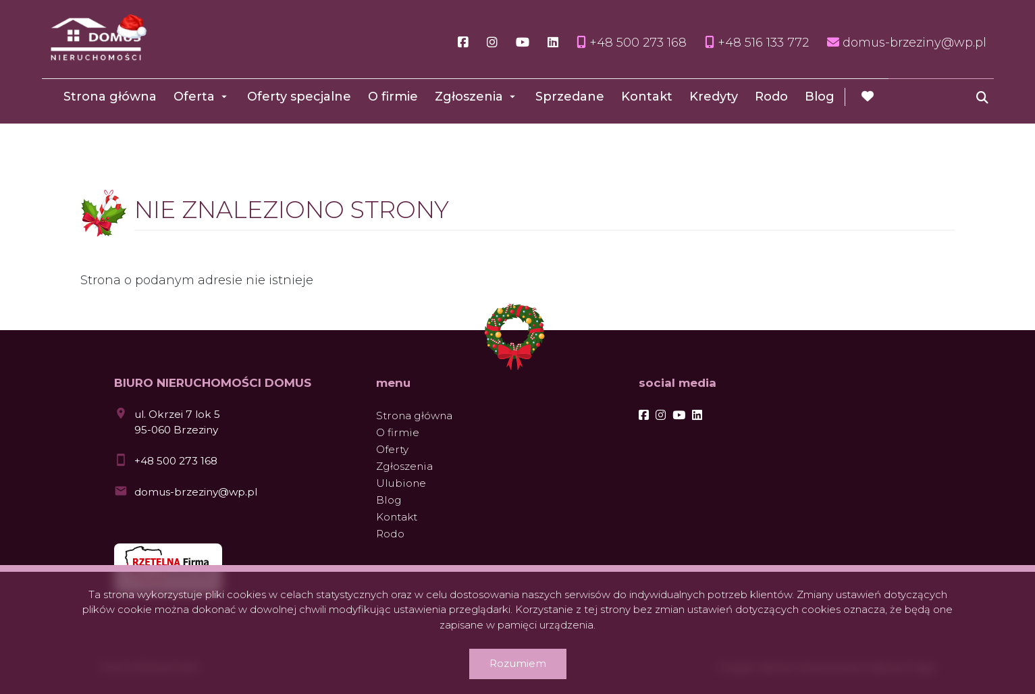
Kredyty (713, 96)
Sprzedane (569, 96)
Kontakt (646, 96)
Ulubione (401, 483)
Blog (819, 96)
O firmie (393, 96)
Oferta (194, 96)
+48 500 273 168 (175, 460)
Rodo (771, 96)
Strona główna (110, 96)
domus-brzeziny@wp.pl (195, 491)
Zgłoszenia (469, 96)
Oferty (392, 449)
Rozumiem (517, 663)
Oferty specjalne (299, 96)
